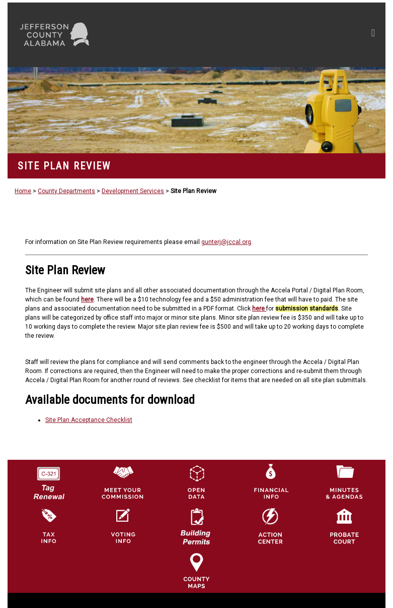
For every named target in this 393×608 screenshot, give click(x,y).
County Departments (66, 191)
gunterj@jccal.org (226, 242)
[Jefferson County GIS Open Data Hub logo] (196, 481)
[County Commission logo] (122, 481)
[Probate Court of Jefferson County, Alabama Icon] (344, 525)
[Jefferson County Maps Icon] (196, 570)
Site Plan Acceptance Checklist (88, 419)
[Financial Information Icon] (270, 481)
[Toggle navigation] (277, 34)
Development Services (133, 191)
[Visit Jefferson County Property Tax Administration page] (48, 525)
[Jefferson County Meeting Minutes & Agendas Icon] (344, 481)
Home (23, 191)
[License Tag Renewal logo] (48, 479)
